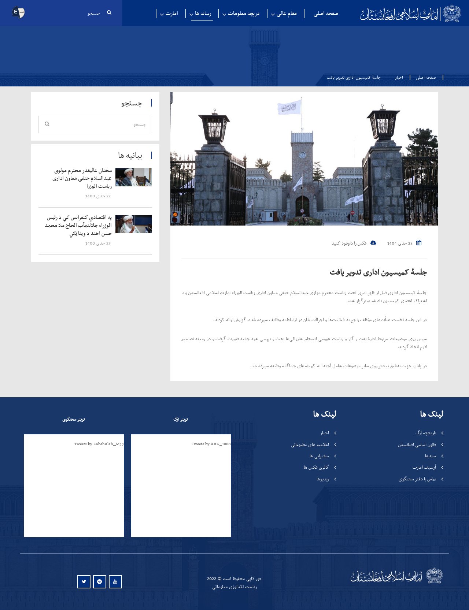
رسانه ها (203, 13)
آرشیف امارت (424, 467)
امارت (172, 13)
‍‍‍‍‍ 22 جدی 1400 (98, 196)
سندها (430, 456)
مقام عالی (287, 13)
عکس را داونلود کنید (354, 243)
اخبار (399, 77)
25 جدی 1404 (404, 243)
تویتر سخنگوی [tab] (73, 419)
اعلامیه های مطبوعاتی (310, 444)
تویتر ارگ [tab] (180, 419)
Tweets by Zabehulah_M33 (99, 443)
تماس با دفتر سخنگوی (417, 479)
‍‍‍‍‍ (79, 178)
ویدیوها (323, 479)
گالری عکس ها (316, 467)
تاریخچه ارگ (426, 433)
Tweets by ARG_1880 (211, 443)
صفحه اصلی (326, 13)
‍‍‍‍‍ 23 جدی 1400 (98, 244)
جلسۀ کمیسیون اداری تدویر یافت (377, 272)
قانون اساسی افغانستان (417, 444)
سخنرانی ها (319, 456)
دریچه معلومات (244, 13)
